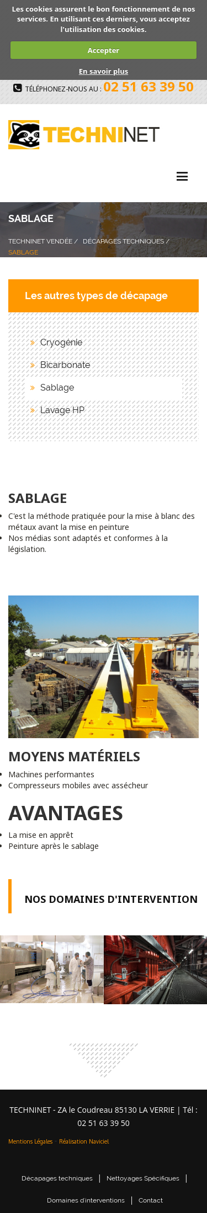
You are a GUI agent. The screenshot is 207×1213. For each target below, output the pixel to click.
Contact (151, 1200)
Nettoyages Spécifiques (143, 1178)
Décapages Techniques (123, 241)
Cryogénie (61, 342)
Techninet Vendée (40, 241)
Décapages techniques (57, 1178)
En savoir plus (103, 71)
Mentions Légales (30, 1141)
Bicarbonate (65, 365)
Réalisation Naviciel (84, 1141)
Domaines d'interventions (86, 1200)
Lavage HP (62, 410)
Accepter (103, 50)
